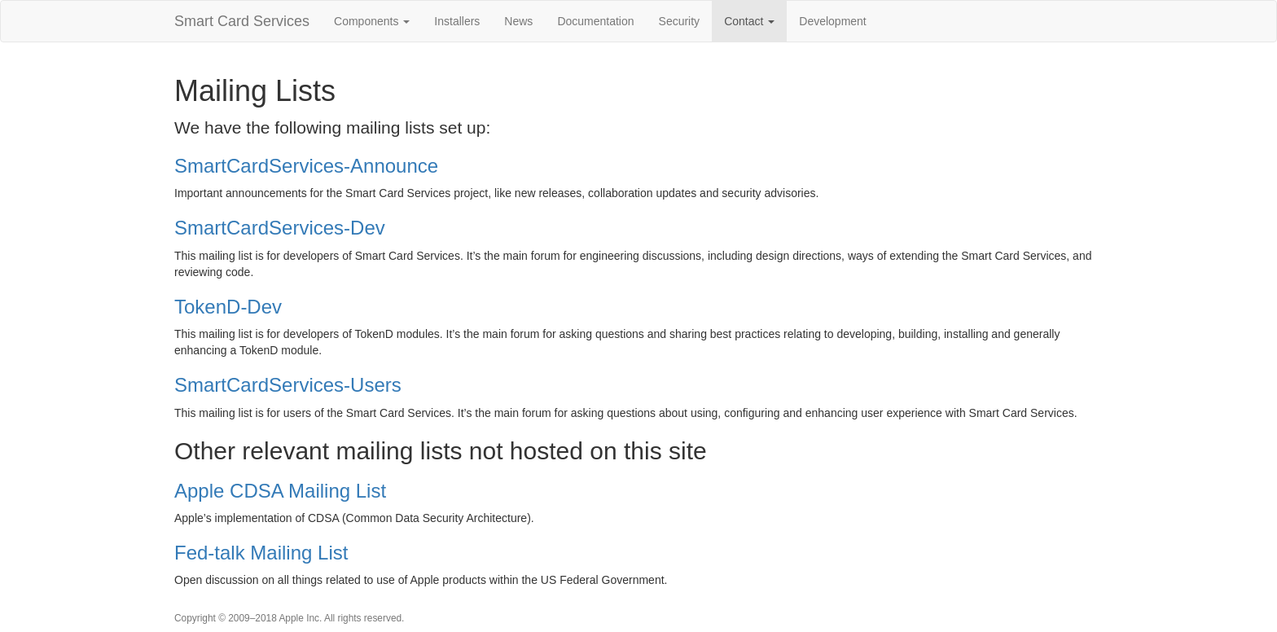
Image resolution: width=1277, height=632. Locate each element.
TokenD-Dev (228, 307)
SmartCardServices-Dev (279, 228)
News (518, 21)
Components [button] (372, 21)
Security (679, 21)
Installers (457, 21)
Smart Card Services (241, 21)
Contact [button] (749, 21)
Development (833, 21)
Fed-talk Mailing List (261, 553)
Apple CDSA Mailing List (280, 491)
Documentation (595, 21)
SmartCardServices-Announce (306, 166)
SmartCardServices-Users (288, 385)
